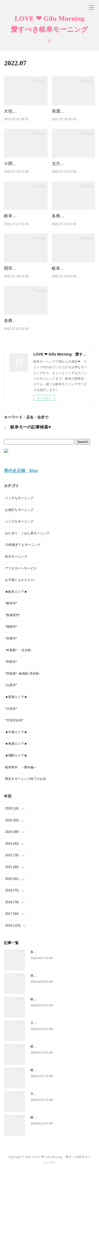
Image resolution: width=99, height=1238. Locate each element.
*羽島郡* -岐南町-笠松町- (22, 741)
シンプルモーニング (19, 588)
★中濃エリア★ (16, 799)
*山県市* (11, 752)
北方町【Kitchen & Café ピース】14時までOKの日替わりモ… (72, 184)
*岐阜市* (11, 670)
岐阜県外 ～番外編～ (21, 834)
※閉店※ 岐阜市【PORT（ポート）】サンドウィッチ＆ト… (25, 184)
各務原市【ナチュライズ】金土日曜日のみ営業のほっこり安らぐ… (73, 249)
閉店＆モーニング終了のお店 (25, 846)
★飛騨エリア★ (16, 822)
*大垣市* (11, 776)
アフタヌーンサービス (21, 635)
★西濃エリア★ (16, 764)
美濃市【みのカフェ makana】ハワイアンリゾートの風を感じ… (73, 118)
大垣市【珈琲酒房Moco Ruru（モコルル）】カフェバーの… (25, 118)
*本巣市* (11, 705)
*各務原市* (12, 682)
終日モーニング (16, 624)
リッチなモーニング (19, 565)
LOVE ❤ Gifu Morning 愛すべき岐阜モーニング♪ (50, 29)
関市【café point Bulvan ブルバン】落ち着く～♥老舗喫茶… (24, 315)
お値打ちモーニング (19, 577)
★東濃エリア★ (16, 811)
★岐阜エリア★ (16, 659)
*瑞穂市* (11, 694)
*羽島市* (11, 729)
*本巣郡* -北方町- (18, 717)
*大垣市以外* (14, 787)
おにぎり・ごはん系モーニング (27, 600)
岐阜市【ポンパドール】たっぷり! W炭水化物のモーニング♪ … (24, 249)
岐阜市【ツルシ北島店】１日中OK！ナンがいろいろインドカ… (73, 315)
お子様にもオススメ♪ (20, 647)
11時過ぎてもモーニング (22, 612)
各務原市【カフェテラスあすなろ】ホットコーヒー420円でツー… (25, 381)
